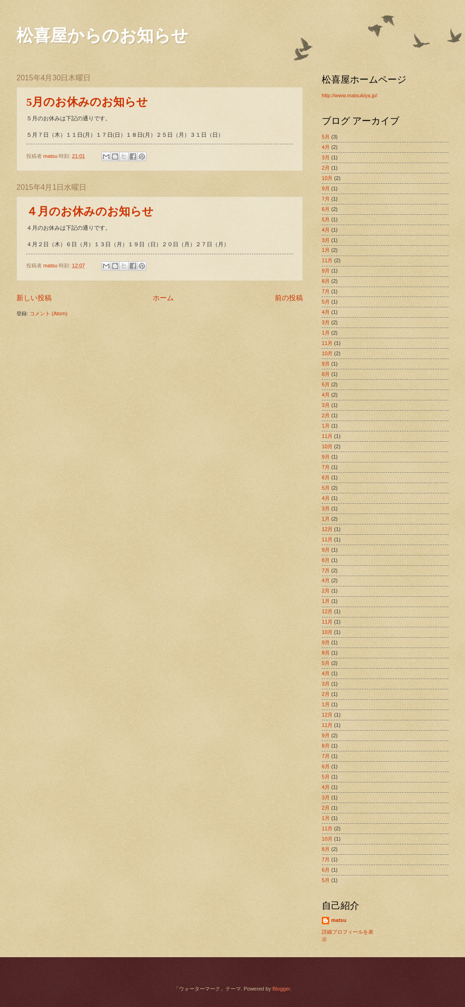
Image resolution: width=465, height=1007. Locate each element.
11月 (327, 260)
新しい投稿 (34, 298)
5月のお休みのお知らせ (87, 102)
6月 (326, 209)
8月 (326, 281)
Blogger (281, 988)
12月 (327, 529)
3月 (326, 157)
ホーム (163, 298)
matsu (339, 920)
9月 (326, 188)
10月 (327, 178)
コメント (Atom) (48, 313)
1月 (326, 250)
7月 (326, 199)
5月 (326, 137)
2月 (326, 168)
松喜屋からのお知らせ (102, 35)
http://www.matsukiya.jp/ (349, 95)
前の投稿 (289, 298)
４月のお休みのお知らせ (90, 211)
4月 (326, 147)
